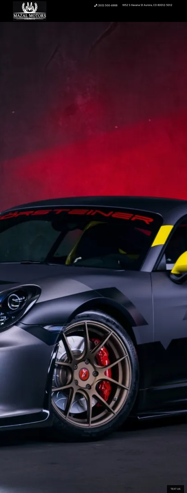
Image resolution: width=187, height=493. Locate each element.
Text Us (175, 489)
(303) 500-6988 (105, 5)
